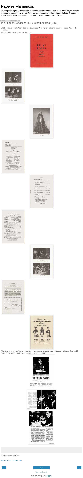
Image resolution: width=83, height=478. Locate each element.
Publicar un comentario (11, 460)
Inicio (41, 468)
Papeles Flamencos (17, 6)
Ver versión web (41, 472)
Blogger (48, 476)
